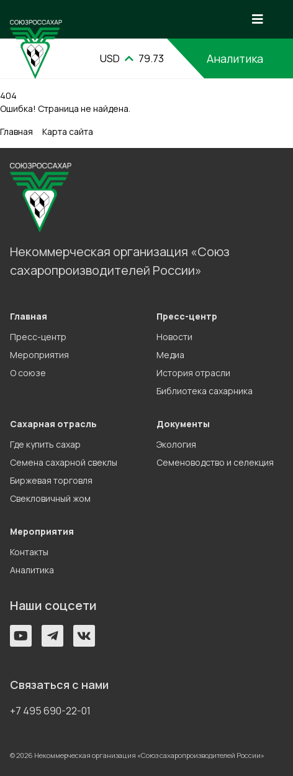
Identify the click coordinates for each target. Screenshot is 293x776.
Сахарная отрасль (53, 424)
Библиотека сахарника (204, 391)
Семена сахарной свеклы (63, 462)
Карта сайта (67, 131)
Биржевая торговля (51, 480)
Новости (174, 337)
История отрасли (193, 373)
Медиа (170, 355)
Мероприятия (39, 355)
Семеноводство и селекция (215, 462)
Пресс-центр (38, 337)
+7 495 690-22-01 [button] (50, 711)
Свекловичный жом (50, 498)
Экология (176, 444)
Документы (183, 424)
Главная (16, 131)
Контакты (29, 552)
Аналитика (235, 58)
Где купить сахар (45, 444)
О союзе (28, 373)
